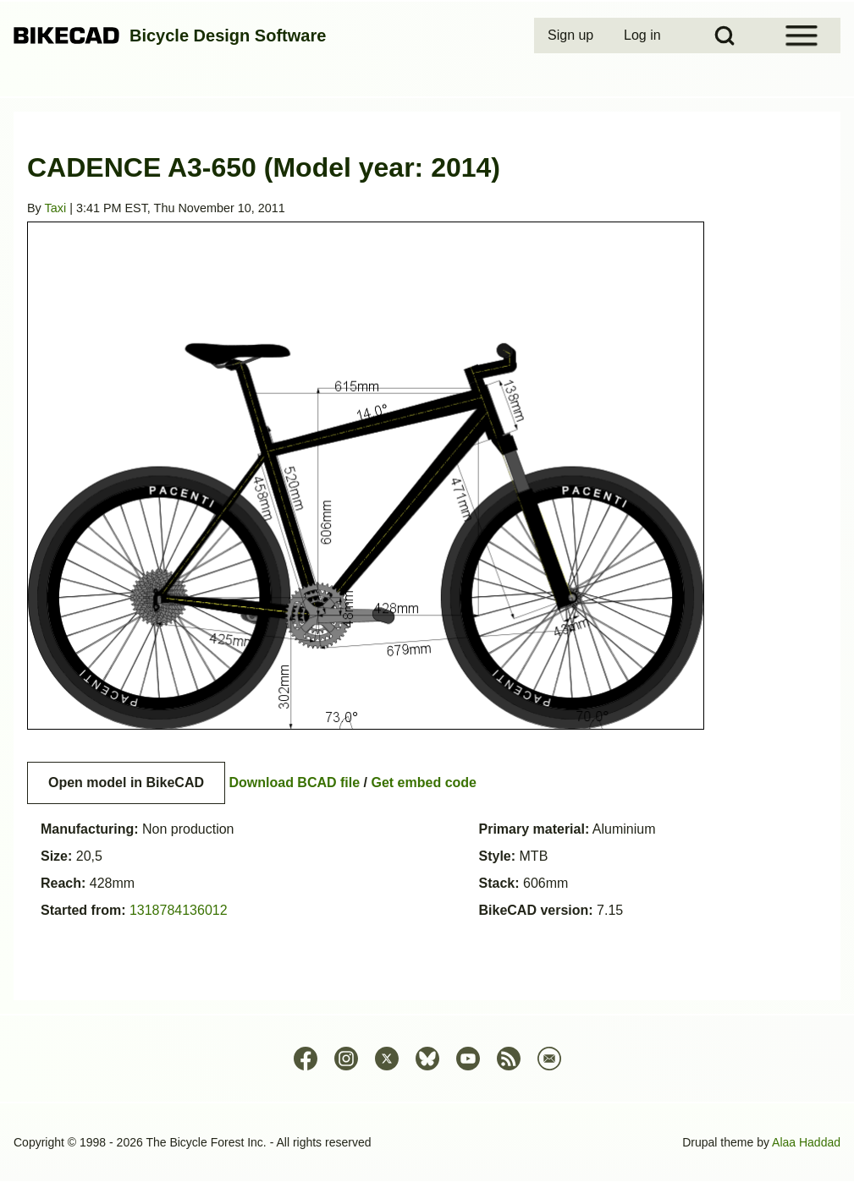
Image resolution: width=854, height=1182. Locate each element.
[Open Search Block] (724, 35)
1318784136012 (178, 910)
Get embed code (424, 782)
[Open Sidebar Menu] (801, 35)
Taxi (56, 208)
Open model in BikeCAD (126, 782)
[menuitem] (572, 35)
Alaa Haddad (806, 1142)
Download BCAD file (294, 782)
